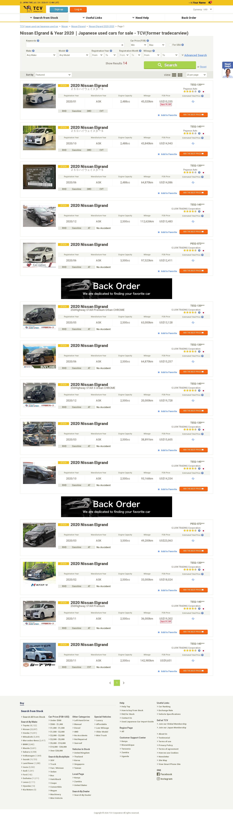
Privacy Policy (165, 745)
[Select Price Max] (157, 44)
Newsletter (163, 756)
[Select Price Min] (139, 44)
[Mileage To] (170, 55)
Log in (78, 9)
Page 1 (121, 26)
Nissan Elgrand (78, 26)
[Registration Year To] (111, 55)
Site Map (162, 760)
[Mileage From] (152, 55)
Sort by (29, 75)
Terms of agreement (168, 749)
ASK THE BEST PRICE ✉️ (193, 115)
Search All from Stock (33, 717)
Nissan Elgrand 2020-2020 (101, 26)
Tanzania (125, 749)
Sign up (59, 9)
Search (167, 65)
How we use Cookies (168, 753)
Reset (203, 66)
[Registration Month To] (136, 55)
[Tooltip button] (38, 40)
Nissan (65, 26)
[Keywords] (75, 44)
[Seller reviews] (191, 91)
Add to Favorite (167, 115)
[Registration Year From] (98, 55)
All (122, 731)
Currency (197, 9)
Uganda (124, 756)
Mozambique (127, 745)
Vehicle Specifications (169, 714)
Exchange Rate (165, 710)
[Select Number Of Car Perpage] (196, 74)
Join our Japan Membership (172, 727)
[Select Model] (74, 55)
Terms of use (164, 741)
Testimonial (164, 738)
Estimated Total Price (193, 96)
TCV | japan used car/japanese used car (39, 26)
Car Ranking (164, 706)
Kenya (123, 741)
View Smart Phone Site (169, 764)
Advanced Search (195, 55)
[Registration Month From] (124, 55)
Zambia (124, 752)
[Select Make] (41, 55)
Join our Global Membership (172, 724)
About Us (162, 734)
